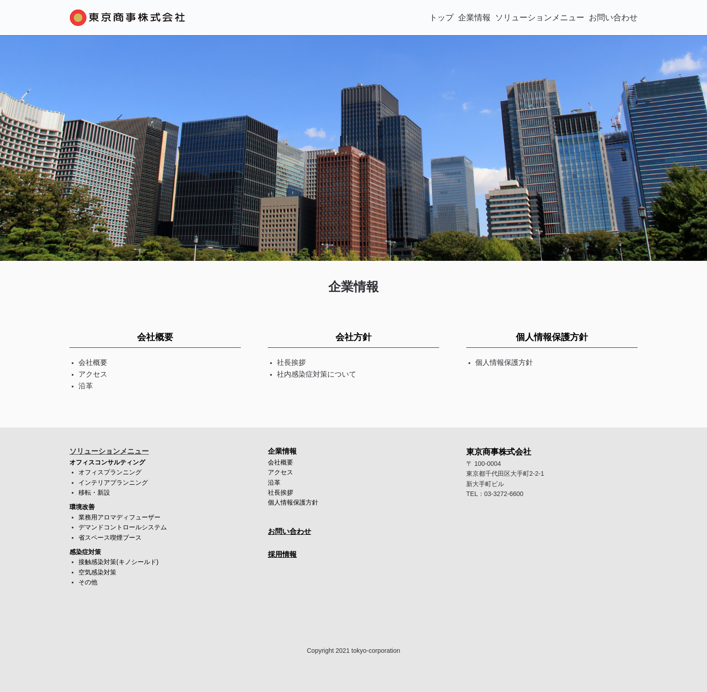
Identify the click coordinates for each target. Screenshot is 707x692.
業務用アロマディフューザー (119, 517)
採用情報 (282, 554)
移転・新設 (94, 492)
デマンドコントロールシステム (122, 527)
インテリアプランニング (113, 482)
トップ (441, 17)
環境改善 (82, 506)
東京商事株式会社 (498, 451)
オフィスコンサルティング (107, 462)
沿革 (274, 482)
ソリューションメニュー (539, 17)
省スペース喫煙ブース (110, 537)
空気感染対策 (97, 572)
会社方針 (353, 337)
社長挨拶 (280, 492)
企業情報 (474, 17)
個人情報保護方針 (552, 337)
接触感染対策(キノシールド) (118, 561)
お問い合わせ (613, 17)
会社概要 (155, 337)
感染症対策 (85, 551)
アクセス (280, 472)
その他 (87, 582)
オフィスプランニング (110, 472)
